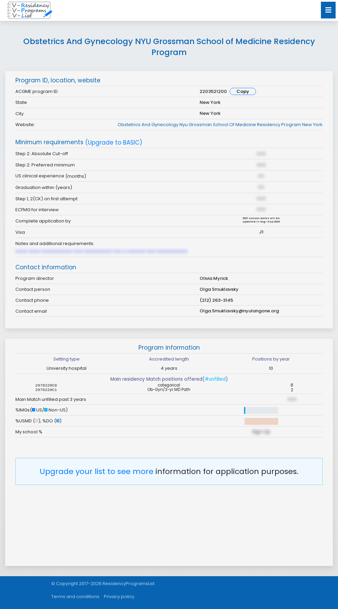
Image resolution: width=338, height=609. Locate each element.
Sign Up (261, 431)
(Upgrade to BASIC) (113, 143)
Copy (242, 91)
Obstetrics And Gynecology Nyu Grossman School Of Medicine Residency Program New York (220, 124)
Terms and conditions (75, 596)
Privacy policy (119, 596)
